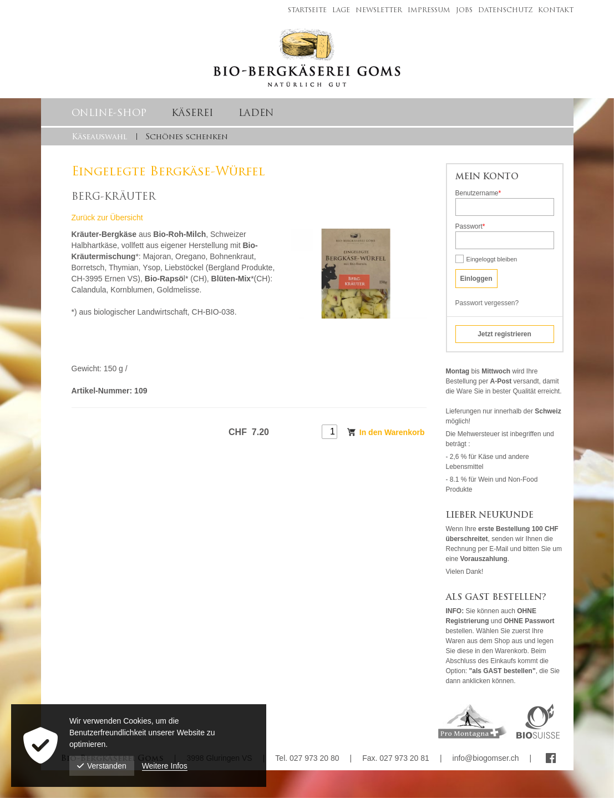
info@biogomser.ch (486, 758)
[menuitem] (304, 9)
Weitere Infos (164, 765)
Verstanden (101, 765)
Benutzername (478, 193)
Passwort (470, 227)
